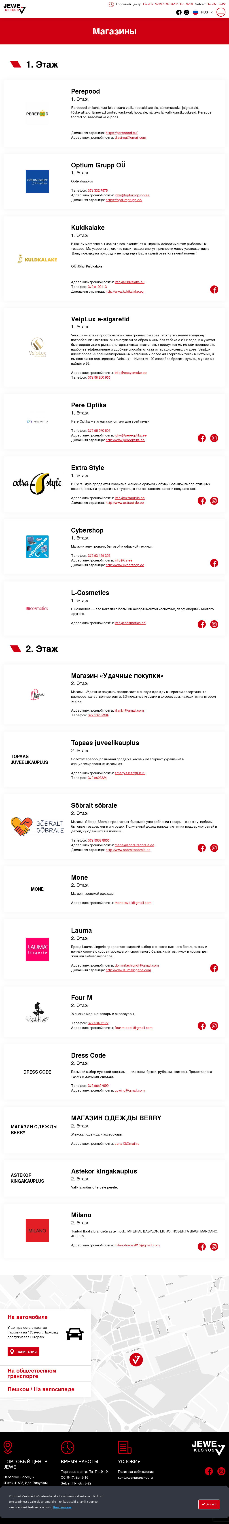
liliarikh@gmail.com (129, 710)
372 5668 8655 (98, 840)
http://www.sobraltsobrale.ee (128, 849)
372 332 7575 (98, 190)
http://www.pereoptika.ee (125, 439)
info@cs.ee (123, 560)
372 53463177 (98, 1022)
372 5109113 (97, 286)
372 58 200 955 (99, 377)
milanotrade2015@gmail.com (137, 1245)
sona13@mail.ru (127, 1143)
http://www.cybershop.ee (125, 564)
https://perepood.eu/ (122, 132)
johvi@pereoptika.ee (131, 435)
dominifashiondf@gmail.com (137, 965)
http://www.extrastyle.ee (125, 502)
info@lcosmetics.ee (130, 622)
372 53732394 (98, 715)
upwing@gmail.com (130, 1090)
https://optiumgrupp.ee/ (124, 199)
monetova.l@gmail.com (133, 902)
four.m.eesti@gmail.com (134, 1027)
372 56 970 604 (99, 430)
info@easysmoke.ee (131, 372)
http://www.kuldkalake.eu (125, 291)
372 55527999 (98, 1085)
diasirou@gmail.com (130, 137)
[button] (203, 12)
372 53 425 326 (99, 555)
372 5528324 (97, 777)
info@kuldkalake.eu (129, 281)
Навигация (23, 1352)
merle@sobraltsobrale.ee (134, 844)
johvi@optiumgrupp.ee (132, 195)
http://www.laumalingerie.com (128, 969)
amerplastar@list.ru (130, 772)
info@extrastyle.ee (130, 497)
